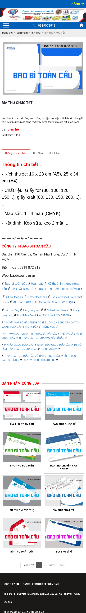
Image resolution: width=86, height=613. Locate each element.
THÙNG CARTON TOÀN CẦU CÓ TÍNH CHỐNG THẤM (32, 356)
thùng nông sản (31, 310)
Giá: (4, 129)
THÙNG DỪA (31, 326)
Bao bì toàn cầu (16, 284)
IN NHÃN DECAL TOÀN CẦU (19, 344)
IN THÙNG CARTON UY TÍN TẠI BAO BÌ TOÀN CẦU (30, 333)
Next (52, 565)
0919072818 (44, 25)
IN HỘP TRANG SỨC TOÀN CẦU (53, 344)
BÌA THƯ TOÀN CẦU (22, 424)
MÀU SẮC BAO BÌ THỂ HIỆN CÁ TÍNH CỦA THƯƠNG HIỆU (43, 302)
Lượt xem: (7, 135)
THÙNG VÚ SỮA (48, 349)
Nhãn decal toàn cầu (58, 310)
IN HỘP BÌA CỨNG (26, 315)
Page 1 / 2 (28, 565)
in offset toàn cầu (37, 297)
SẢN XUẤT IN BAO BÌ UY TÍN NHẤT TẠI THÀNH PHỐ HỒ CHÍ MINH (45, 289)
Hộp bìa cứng (12, 310)
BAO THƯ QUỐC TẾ (64, 424)
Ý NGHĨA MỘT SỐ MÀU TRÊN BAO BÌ (24, 322)
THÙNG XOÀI (48, 326)
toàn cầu (37, 284)
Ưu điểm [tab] (38, 153)
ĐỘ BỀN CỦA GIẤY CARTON (54, 315)
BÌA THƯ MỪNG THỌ (22, 510)
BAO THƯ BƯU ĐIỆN (22, 465)
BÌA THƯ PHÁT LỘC (22, 551)
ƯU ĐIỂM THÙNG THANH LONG (39, 360)
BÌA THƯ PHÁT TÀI (64, 510)
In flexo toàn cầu (15, 297)
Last (61, 565)
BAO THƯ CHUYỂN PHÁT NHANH (64, 467)
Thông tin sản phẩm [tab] (16, 153)
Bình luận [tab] (54, 153)
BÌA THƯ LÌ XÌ (64, 552)
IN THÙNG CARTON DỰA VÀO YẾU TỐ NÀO (41, 337)
